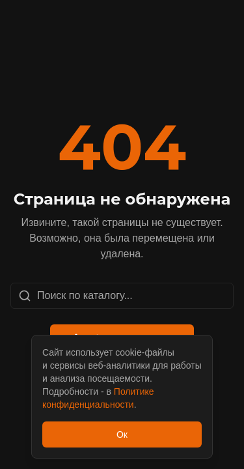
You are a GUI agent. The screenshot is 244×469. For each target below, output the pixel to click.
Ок (122, 434)
